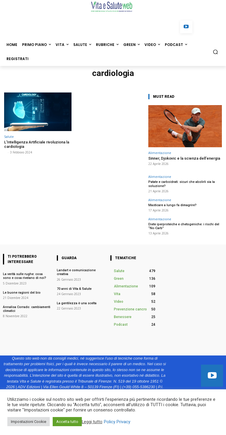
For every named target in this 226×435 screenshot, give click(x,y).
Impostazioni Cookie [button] (28, 421)
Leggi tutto (92, 421)
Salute (9, 136)
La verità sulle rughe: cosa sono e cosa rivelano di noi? (25, 276)
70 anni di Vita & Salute (74, 289)
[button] (215, 51)
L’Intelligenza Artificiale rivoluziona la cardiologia (36, 144)
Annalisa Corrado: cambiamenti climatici (26, 309)
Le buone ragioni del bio (22, 293)
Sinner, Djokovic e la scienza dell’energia (184, 158)
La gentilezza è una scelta (77, 303)
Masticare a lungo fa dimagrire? (172, 205)
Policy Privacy (117, 421)
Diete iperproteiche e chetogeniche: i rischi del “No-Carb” (183, 226)
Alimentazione (159, 152)
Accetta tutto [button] (67, 421)
